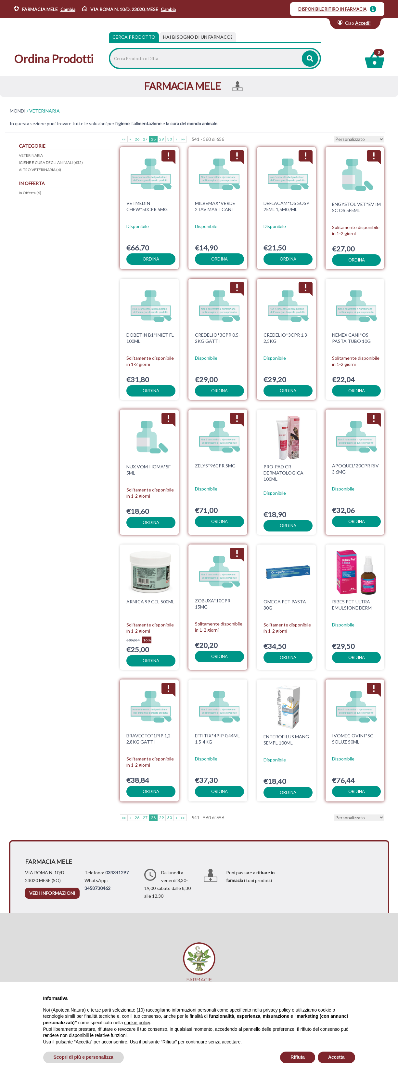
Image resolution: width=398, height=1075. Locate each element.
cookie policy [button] (137, 1022)
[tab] (198, 37)
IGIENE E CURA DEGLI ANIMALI (51, 162)
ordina (151, 259)
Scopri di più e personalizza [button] (83, 1057)
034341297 (117, 872)
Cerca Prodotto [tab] (133, 37)
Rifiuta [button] (297, 1057)
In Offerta (30, 192)
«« (124, 139)
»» (183, 139)
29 (161, 139)
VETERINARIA (31, 155)
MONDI (18, 111)
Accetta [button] (336, 1057)
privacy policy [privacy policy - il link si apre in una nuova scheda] (276, 1010)
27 (145, 139)
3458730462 (97, 888)
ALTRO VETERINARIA (40, 169)
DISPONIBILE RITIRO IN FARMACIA (332, 9)
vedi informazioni (52, 893)
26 (137, 139)
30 (169, 139)
